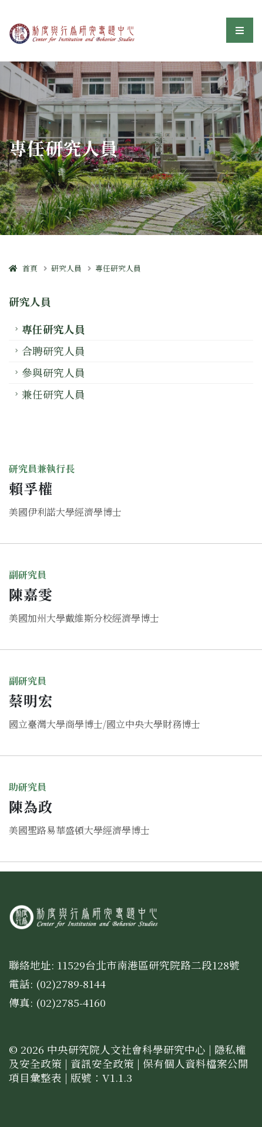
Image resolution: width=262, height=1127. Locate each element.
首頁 (23, 268)
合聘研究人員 (53, 350)
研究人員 (66, 268)
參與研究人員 (53, 372)
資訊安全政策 (102, 1063)
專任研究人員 (118, 268)
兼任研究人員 (53, 394)
